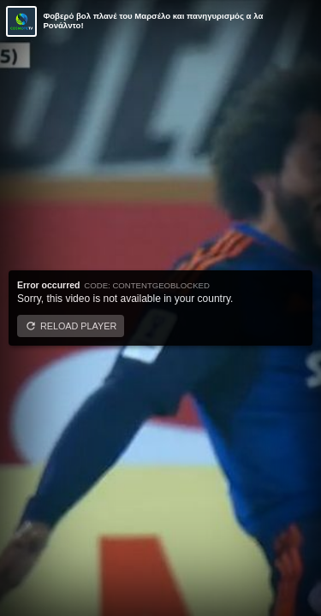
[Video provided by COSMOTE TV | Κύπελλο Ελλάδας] (21, 21)
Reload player (78, 326)
